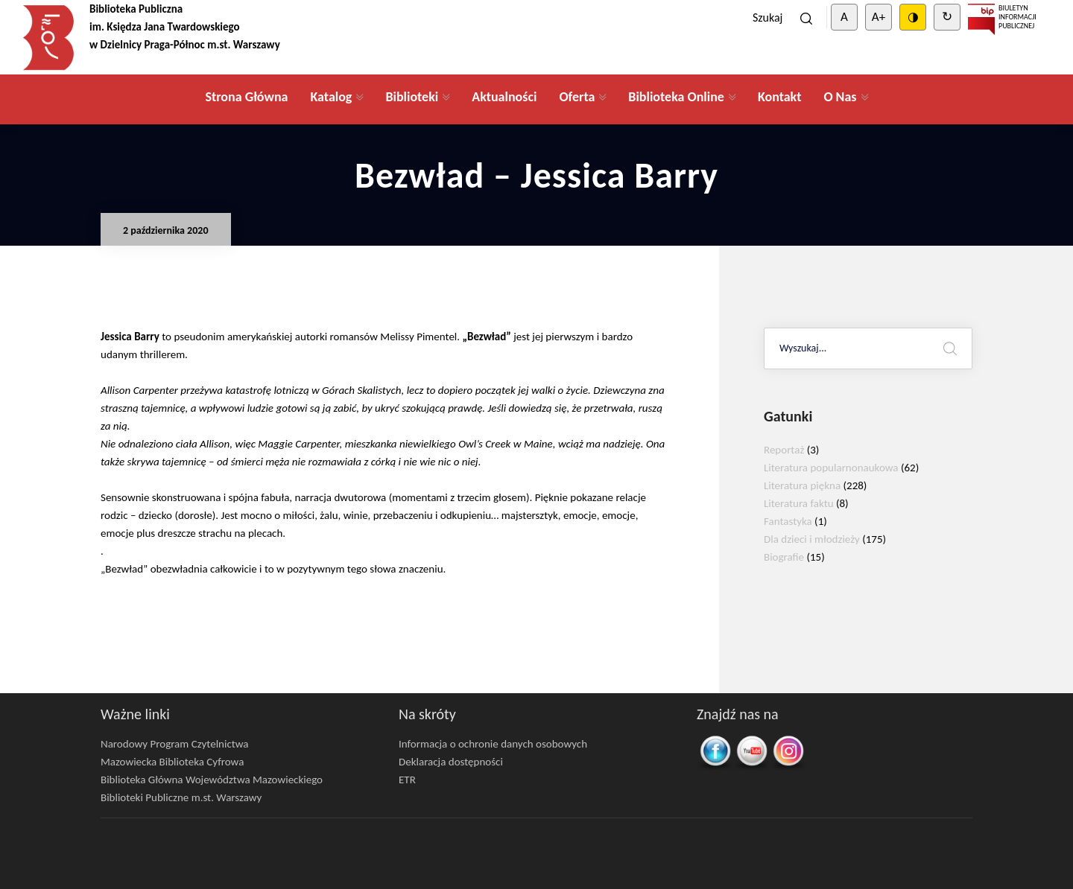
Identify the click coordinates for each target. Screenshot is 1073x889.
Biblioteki (411, 97)
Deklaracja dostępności (451, 761)
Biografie (784, 557)
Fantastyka (788, 521)
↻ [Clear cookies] (947, 17)
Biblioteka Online (676, 97)
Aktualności (504, 97)
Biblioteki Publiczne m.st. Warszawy (181, 797)
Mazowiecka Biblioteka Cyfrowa (172, 761)
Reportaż (784, 449)
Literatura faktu (799, 503)
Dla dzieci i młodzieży (812, 539)
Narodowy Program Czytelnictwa (175, 744)
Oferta (577, 97)
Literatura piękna (802, 485)
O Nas (839, 97)
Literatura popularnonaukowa (831, 467)
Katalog (331, 97)
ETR (407, 779)
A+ (878, 17)
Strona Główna (246, 97)
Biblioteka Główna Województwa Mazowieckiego (212, 779)
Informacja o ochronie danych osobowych (493, 744)
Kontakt (779, 97)
